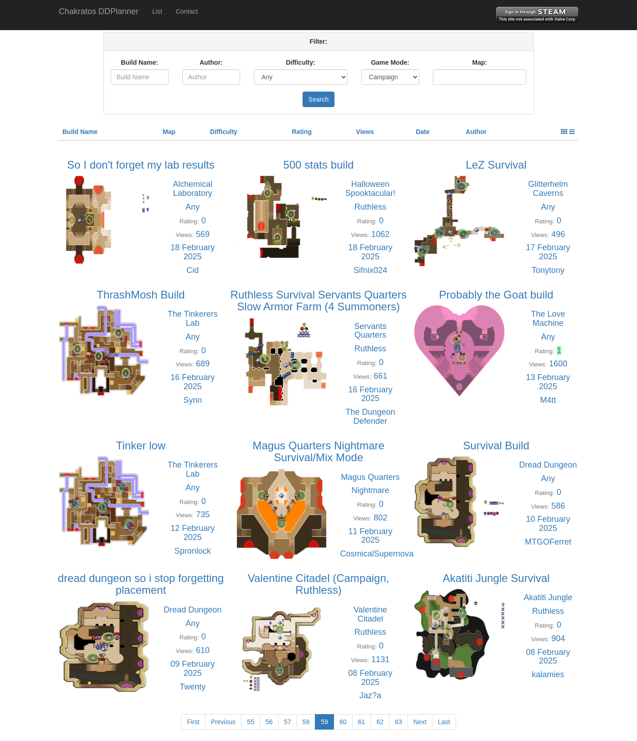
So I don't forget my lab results (140, 165)
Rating (302, 131)
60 (343, 722)
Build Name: (139, 62)
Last (444, 722)
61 (361, 722)
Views (365, 131)
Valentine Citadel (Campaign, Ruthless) (318, 584)
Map (169, 131)
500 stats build (318, 165)
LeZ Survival (496, 165)
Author (476, 131)
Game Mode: (390, 62)
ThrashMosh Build (141, 294)
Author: (211, 62)
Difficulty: (300, 62)
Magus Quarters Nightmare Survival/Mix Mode (318, 451)
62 (380, 722)
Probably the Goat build (496, 294)
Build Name (80, 131)
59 (324, 722)
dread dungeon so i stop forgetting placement (141, 584)
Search (318, 99)
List (157, 11)
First (193, 722)
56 (269, 722)
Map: (479, 62)
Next (419, 722)
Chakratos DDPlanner (99, 11)
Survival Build (496, 445)
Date (422, 131)
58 (306, 722)
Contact (187, 11)
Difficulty (223, 131)
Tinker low (140, 445)
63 (398, 722)
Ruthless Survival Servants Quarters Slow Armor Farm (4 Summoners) (319, 300)
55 (250, 722)
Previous (223, 722)
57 (287, 722)
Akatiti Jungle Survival (496, 578)
